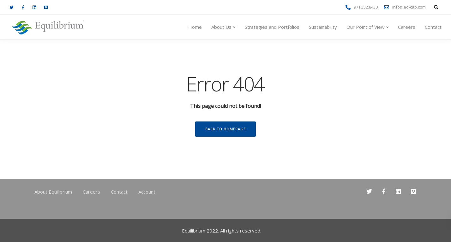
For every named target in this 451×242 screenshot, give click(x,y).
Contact (433, 27)
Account (146, 192)
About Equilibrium (53, 192)
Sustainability (323, 27)
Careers (406, 27)
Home (195, 27)
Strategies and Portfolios (272, 27)
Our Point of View (365, 27)
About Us (221, 27)
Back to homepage (225, 129)
